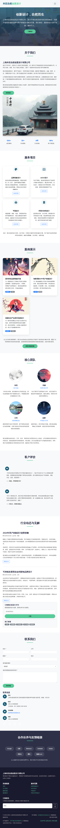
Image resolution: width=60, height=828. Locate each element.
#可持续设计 (19, 624)
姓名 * (4, 648)
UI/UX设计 (34, 788)
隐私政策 (48, 820)
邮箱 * (4, 656)
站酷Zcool (39, 754)
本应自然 (12, 3)
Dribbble (40, 748)
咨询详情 (15, 193)
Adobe (51, 748)
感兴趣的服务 (6, 663)
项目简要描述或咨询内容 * (10, 670)
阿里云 (20, 754)
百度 (19, 748)
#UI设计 (7, 624)
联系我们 (8, 93)
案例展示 (5, 793)
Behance (29, 748)
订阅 (30, 616)
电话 (32, 656)
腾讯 (29, 754)
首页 (4, 786)
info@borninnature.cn (14, 712)
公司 (32, 648)
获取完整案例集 (30, 346)
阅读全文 (6, 561)
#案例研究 (32, 624)
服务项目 (5, 790)
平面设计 (33, 790)
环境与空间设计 (35, 793)
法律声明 (42, 820)
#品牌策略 (13, 624)
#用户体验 (26, 624)
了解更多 (30, 32)
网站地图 (54, 820)
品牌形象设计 (34, 786)
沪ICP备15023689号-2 (16, 820)
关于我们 (5, 788)
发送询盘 (8, 686)
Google (9, 748)
